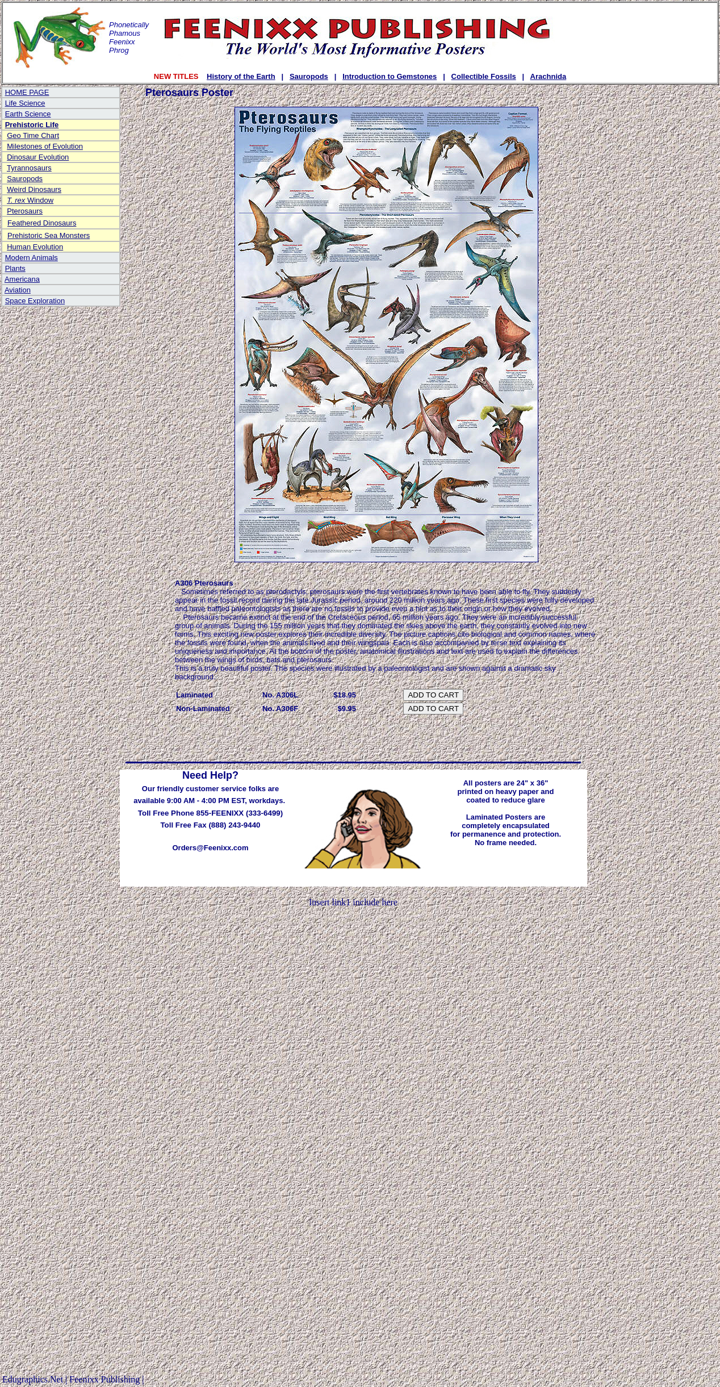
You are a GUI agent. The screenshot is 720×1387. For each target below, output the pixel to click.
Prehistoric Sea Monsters (48, 235)
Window (30, 200)
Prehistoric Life (32, 124)
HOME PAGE (27, 92)
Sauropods (309, 76)
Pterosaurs (25, 211)
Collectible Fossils (483, 76)
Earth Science (28, 114)
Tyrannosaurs (29, 168)
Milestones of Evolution (45, 146)
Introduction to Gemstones (389, 76)
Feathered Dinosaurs (41, 223)
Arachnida (548, 76)
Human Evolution (35, 247)
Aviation (18, 290)
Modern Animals (31, 257)
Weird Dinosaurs (34, 189)
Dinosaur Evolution (38, 157)
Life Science (25, 103)
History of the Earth (241, 76)
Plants (15, 268)
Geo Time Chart (33, 135)
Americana (22, 279)
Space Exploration (35, 300)
